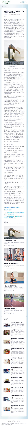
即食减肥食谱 (13, 207)
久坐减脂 (17, 207)
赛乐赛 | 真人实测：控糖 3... (17, 330)
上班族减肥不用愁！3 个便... (10, 240)
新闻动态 (9, 421)
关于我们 (18, 421)
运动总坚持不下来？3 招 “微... (17, 322)
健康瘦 (10, 209)
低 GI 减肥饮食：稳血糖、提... (17, 387)
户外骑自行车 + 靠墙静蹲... (10, 308)
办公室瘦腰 (6, 209)
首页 (2, 6)
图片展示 (14, 421)
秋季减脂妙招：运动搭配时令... (11, 263)
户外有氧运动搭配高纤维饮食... (11, 286)
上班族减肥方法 (6, 207)
